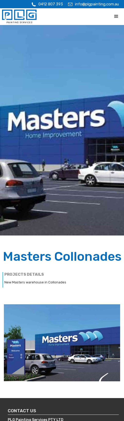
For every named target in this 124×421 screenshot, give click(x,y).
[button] (116, 16)
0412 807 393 (50, 4)
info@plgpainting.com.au (97, 4)
